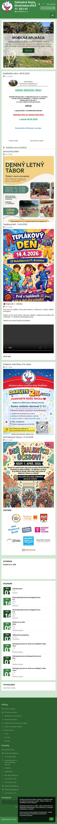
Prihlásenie (51, 4)
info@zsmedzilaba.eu (12, 753)
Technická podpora (11, 712)
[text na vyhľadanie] (48, 8)
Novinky (7, 741)
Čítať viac (28, 50)
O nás (6, 734)
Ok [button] (51, 819)
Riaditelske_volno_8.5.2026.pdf (15, 147)
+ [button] (32, 4)
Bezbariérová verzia (8, 819)
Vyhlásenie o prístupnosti (13, 716)
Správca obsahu (10, 709)
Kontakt (7, 737)
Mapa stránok (9, 730)
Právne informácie (11, 719)
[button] (43, 4)
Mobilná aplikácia (28, 37)
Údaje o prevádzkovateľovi (13, 727)
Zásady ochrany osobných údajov (16, 723)
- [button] (36, 4)
